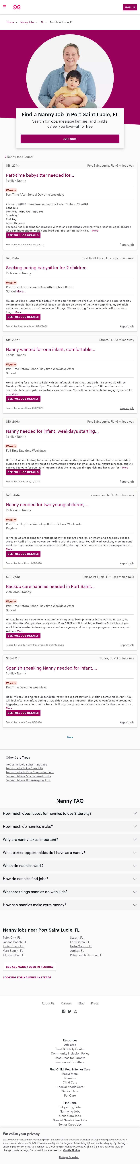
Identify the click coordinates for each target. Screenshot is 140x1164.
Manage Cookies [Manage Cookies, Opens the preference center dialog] (69, 1157)
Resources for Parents (70, 1057)
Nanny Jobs (27, 22)
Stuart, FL (76, 937)
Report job (127, 244)
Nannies (70, 1078)
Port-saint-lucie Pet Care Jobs (24, 768)
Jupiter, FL (77, 950)
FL (42, 22)
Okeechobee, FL (14, 955)
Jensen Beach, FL (15, 942)
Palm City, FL (12, 937)
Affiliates (70, 1044)
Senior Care (70, 1091)
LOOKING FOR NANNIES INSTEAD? (27, 977)
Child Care (70, 1082)
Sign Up (130, 7)
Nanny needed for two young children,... (47, 504)
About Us (48, 1003)
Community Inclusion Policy (70, 1053)
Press (94, 1003)
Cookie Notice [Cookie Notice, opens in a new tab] (71, 1150)
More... (21, 291)
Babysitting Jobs (70, 1107)
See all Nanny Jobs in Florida (29, 966)
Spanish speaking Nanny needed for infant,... (51, 667)
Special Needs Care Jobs (70, 1120)
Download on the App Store (70, 1026)
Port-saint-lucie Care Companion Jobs (30, 772)
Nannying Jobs (70, 1111)
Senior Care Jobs (70, 1124)
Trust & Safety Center (70, 1049)
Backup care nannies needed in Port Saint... (50, 586)
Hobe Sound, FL (81, 946)
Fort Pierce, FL (80, 942)
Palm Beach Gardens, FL (86, 955)
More (95, 230)
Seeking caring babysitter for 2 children (46, 267)
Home (10, 22)
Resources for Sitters (70, 1062)
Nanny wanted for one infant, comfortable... (50, 349)
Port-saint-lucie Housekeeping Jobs (28, 780)
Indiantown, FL (13, 946)
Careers (66, 1003)
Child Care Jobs (70, 1115)
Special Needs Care (70, 1086)
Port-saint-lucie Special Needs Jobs (28, 776)
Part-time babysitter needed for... (40, 175)
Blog (81, 1003)
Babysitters (70, 1073)
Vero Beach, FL (13, 950)
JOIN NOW (70, 138)
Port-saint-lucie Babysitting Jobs (26, 764)
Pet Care (70, 1095)
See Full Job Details (23, 235)
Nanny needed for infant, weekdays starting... (52, 431)
